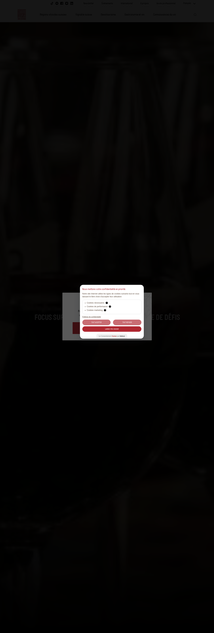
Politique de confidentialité (91, 317)
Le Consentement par (112, 336)
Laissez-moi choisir (112, 329)
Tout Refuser (127, 322)
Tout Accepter (96, 322)
